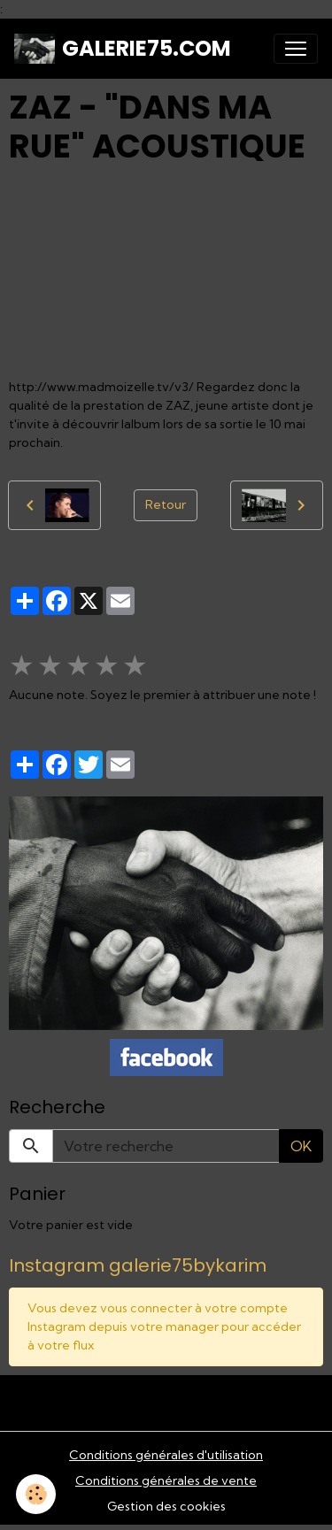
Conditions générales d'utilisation (166, 1455)
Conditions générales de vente (166, 1480)
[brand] (122, 49)
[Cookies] (36, 1494)
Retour (165, 504)
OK (301, 1146)
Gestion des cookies (166, 1506)
